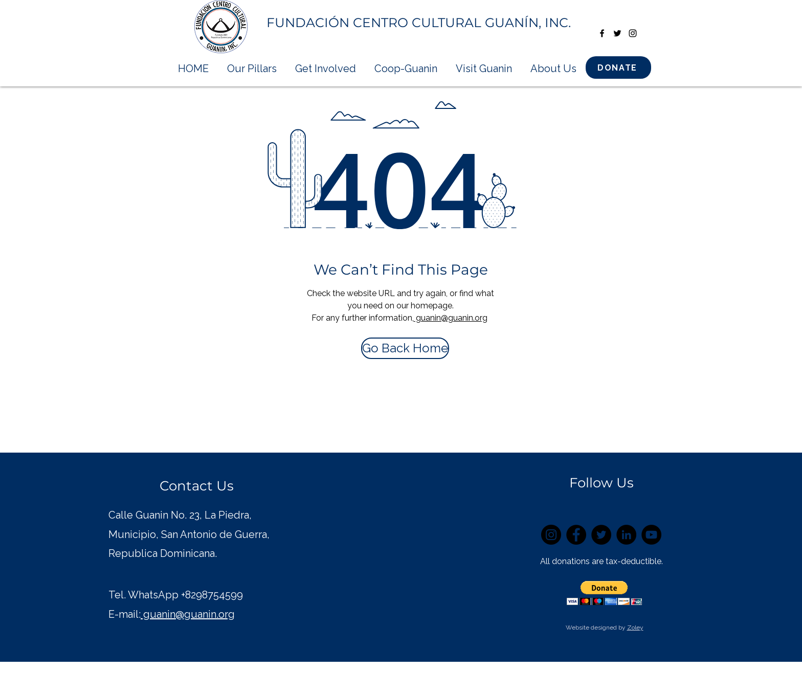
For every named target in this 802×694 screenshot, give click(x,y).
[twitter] (617, 33)
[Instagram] (551, 535)
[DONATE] (618, 67)
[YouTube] (651, 535)
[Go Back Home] (405, 348)
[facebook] (602, 33)
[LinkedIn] (626, 535)
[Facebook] (576, 535)
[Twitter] (601, 535)
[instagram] (633, 33)
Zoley (635, 627)
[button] (604, 593)
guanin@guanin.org (450, 318)
